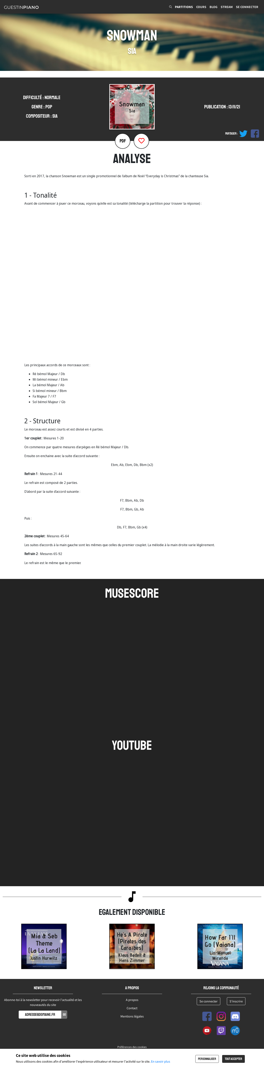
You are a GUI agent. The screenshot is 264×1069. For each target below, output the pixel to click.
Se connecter (247, 7)
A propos (132, 1000)
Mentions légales (132, 1016)
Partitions (184, 7)
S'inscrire (236, 1001)
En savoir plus (160, 1061)
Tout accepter (233, 1059)
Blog (213, 7)
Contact (132, 1008)
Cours (201, 7)
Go (64, 1015)
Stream (227, 7)
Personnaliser (207, 1059)
